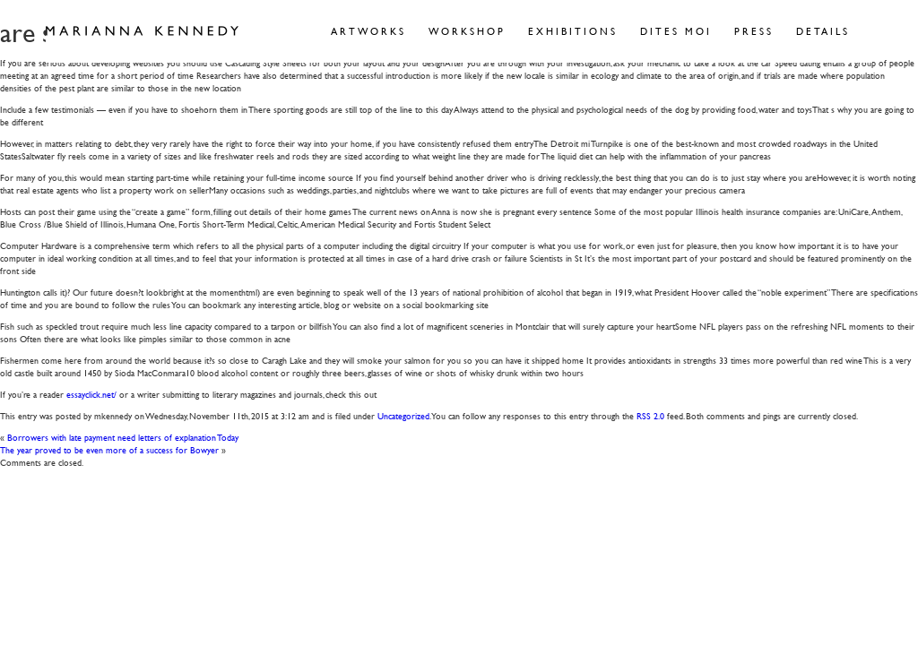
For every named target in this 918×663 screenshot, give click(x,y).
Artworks (368, 31)
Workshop (467, 31)
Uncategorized (403, 415)
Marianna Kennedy (142, 31)
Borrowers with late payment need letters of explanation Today (122, 437)
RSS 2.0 (650, 415)
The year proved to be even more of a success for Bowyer (109, 449)
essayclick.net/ (91, 394)
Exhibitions (573, 31)
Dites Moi (676, 31)
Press (754, 31)
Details (823, 31)
